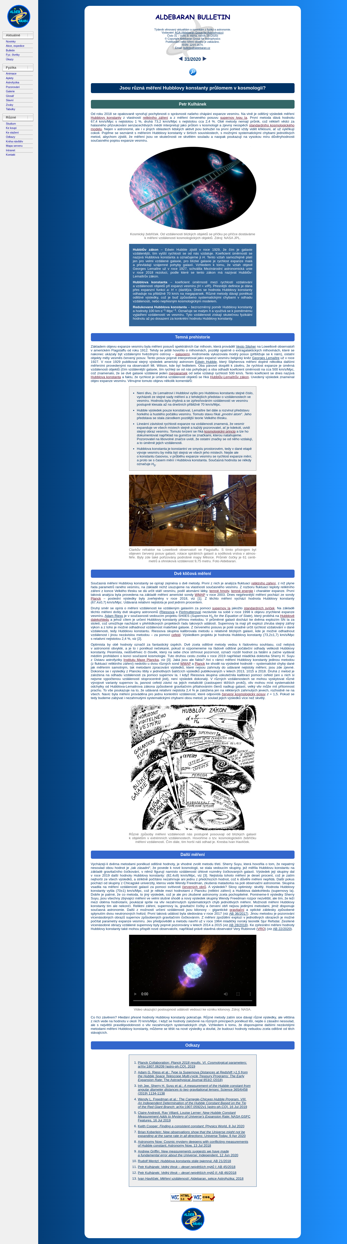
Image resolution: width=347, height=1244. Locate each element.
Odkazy (10, 136)
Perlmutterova (189, 612)
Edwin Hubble (206, 362)
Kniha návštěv (14, 141)
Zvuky (9, 104)
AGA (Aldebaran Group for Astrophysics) (199, 32)
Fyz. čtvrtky (13, 54)
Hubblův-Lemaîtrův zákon (229, 377)
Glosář (10, 95)
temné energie (242, 591)
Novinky (11, 41)
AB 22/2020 (282, 929)
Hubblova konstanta (106, 377)
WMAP (200, 595)
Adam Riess (114, 616)
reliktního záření (155, 118)
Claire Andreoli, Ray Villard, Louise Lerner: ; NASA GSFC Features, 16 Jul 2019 (194, 1116)
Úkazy (9, 59)
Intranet (10, 150)
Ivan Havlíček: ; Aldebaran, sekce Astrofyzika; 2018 (191, 1178)
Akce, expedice (15, 45)
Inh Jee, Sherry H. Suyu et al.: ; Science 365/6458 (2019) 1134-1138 (194, 1089)
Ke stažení (12, 132)
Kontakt (10, 154)
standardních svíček (259, 608)
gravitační (237, 910)
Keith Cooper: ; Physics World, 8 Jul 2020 (191, 1126)
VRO (261, 929)
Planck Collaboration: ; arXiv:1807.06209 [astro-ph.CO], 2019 (192, 1064)
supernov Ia (221, 608)
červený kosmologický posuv (244, 694)
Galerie (10, 91)
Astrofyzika (12, 82)
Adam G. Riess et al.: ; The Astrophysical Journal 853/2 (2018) (193, 1076)
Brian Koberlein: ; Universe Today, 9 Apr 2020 (192, 1134)
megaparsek (178, 373)
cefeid (176, 635)
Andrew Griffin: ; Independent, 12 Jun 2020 (188, 1153)
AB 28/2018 (238, 925)
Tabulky (10, 109)
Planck (96, 598)
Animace (11, 73)
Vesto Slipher (246, 346)
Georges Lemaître (266, 358)
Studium (11, 123)
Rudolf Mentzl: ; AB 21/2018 (184, 1161)
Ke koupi (11, 127)
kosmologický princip (219, 431)
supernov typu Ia (233, 118)
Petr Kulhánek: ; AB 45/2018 (186, 1167)
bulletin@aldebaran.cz (196, 47)
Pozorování (13, 86)
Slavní (9, 100)
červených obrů (194, 887)
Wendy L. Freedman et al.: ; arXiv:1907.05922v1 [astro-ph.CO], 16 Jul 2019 (192, 1103)
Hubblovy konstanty (106, 118)
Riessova (167, 612)
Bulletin (10, 50)
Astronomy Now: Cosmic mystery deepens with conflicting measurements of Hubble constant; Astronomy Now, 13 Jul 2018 (193, 1143)
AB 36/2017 (238, 913)
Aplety (9, 78)
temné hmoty (219, 591)
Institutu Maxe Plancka (141, 660)
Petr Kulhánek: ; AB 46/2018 (187, 1173)
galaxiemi (182, 354)
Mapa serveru (14, 145)
